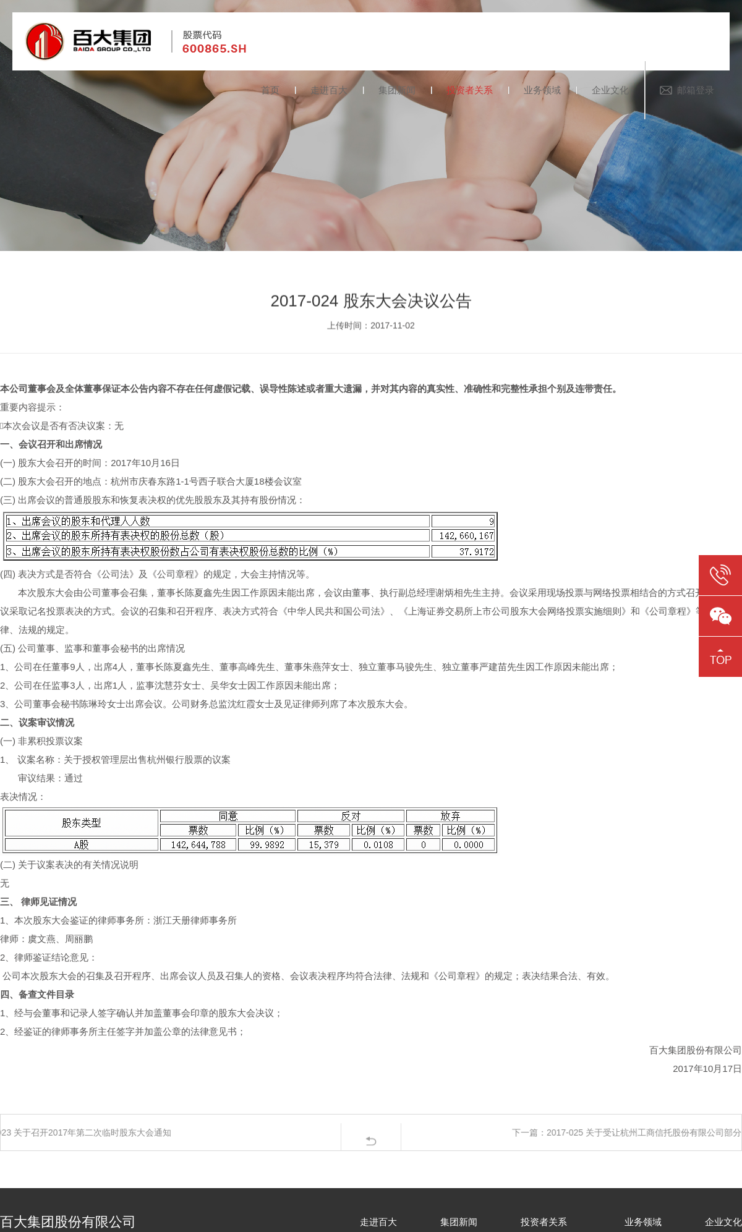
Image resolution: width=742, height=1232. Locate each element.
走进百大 (329, 90)
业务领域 (542, 90)
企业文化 (610, 90)
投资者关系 (469, 90)
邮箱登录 (695, 90)
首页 (270, 90)
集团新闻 (397, 90)
